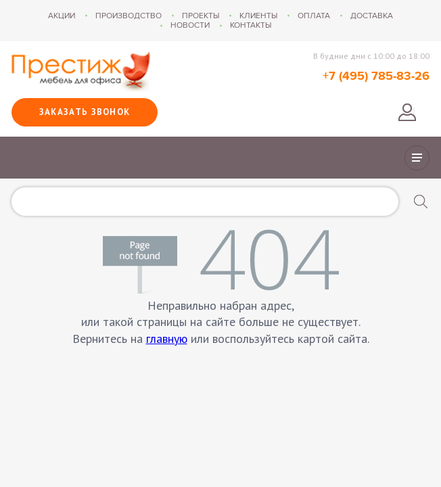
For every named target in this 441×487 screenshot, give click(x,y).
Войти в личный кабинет (407, 112)
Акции (61, 15)
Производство (128, 15)
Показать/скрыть (417, 157)
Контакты (250, 25)
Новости (190, 25)
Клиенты (258, 15)
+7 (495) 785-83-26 (376, 76)
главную (166, 338)
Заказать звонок (85, 112)
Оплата (314, 15)
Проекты (200, 15)
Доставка (371, 15)
